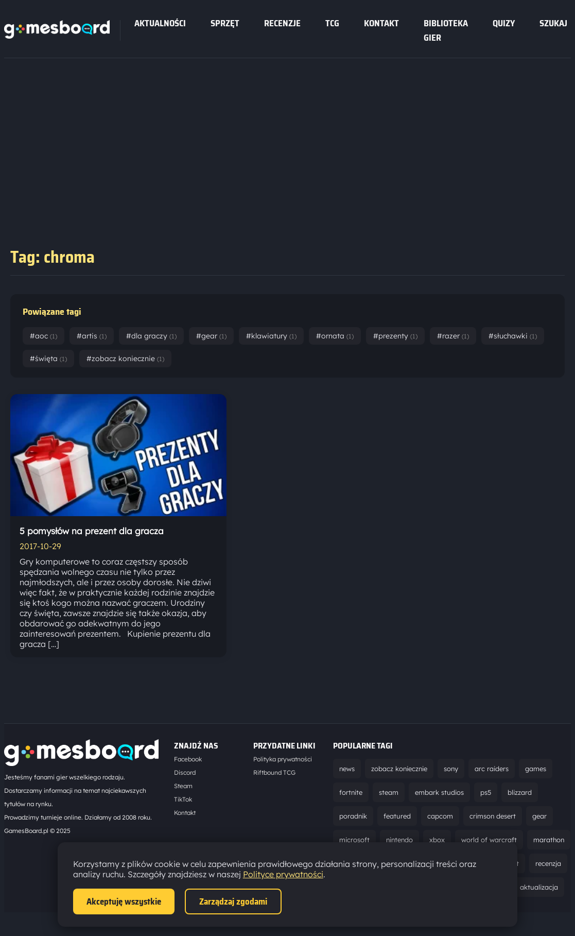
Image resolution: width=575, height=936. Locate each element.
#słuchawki (513, 336)
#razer (453, 336)
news (347, 768)
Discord (185, 772)
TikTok (183, 799)
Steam (183, 786)
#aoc (43, 336)
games (535, 768)
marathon (548, 840)
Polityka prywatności (282, 759)
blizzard (520, 792)
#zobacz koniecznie (125, 358)
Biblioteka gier (446, 30)
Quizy (504, 23)
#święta (48, 358)
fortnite (350, 792)
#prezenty (395, 336)
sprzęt (225, 23)
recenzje (282, 23)
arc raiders (492, 768)
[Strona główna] (57, 35)
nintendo (399, 840)
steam (388, 792)
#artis (92, 336)
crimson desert (492, 816)
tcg (332, 23)
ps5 (485, 792)
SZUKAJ (553, 23)
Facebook (188, 759)
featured (397, 816)
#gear (211, 336)
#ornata (335, 336)
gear (539, 816)
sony (451, 768)
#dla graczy (151, 336)
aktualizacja (539, 887)
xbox (437, 840)
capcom (440, 816)
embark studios (439, 792)
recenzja (548, 863)
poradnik (353, 816)
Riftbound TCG (274, 772)
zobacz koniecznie (399, 768)
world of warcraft (489, 840)
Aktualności (160, 23)
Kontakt (381, 23)
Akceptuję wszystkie (123, 901)
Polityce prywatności (283, 874)
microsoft (354, 840)
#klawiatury (271, 336)
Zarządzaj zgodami (233, 901)
